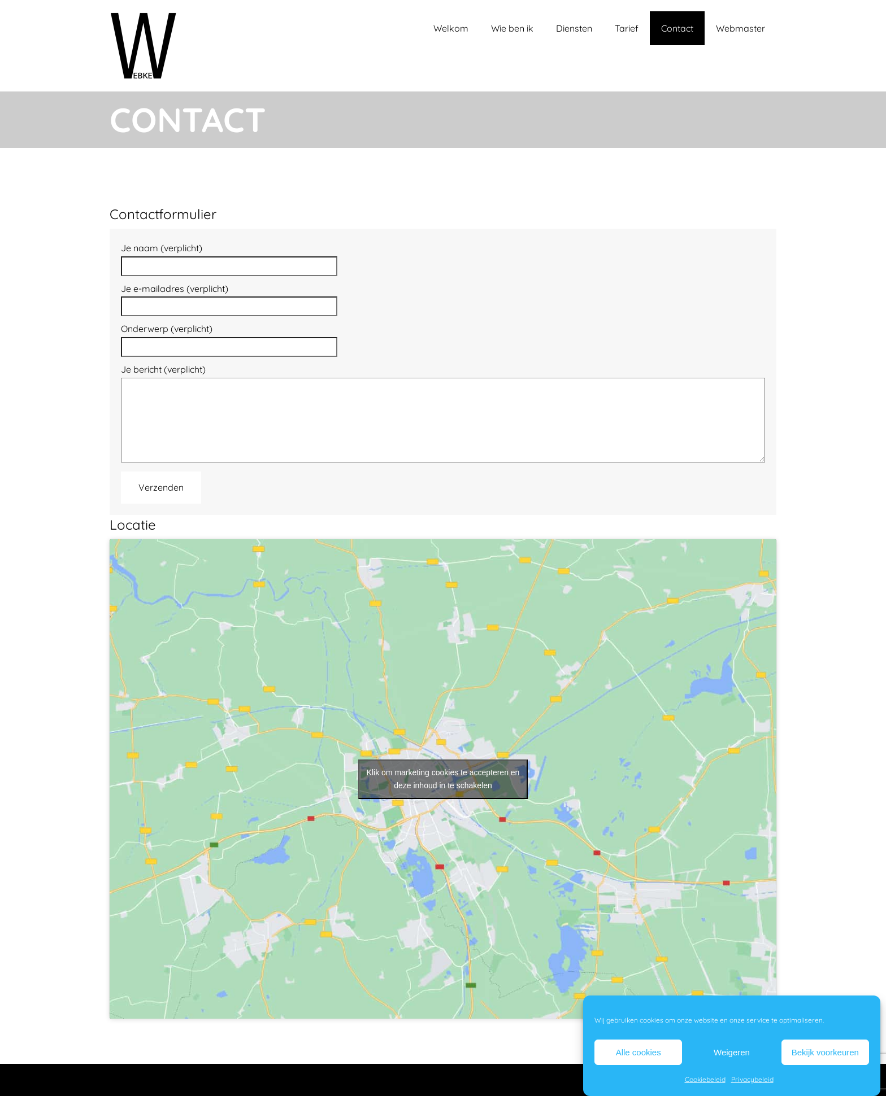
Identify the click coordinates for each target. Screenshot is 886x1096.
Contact (677, 28)
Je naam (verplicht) (229, 257)
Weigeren (732, 1052)
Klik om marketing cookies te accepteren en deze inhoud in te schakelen (443, 779)
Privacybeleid (752, 1079)
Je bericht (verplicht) (443, 414)
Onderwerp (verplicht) (229, 337)
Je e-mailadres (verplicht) (229, 297)
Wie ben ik (512, 28)
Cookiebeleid (705, 1079)
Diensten (574, 28)
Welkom (450, 28)
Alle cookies (638, 1052)
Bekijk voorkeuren (825, 1052)
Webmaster (740, 28)
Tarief (627, 28)
